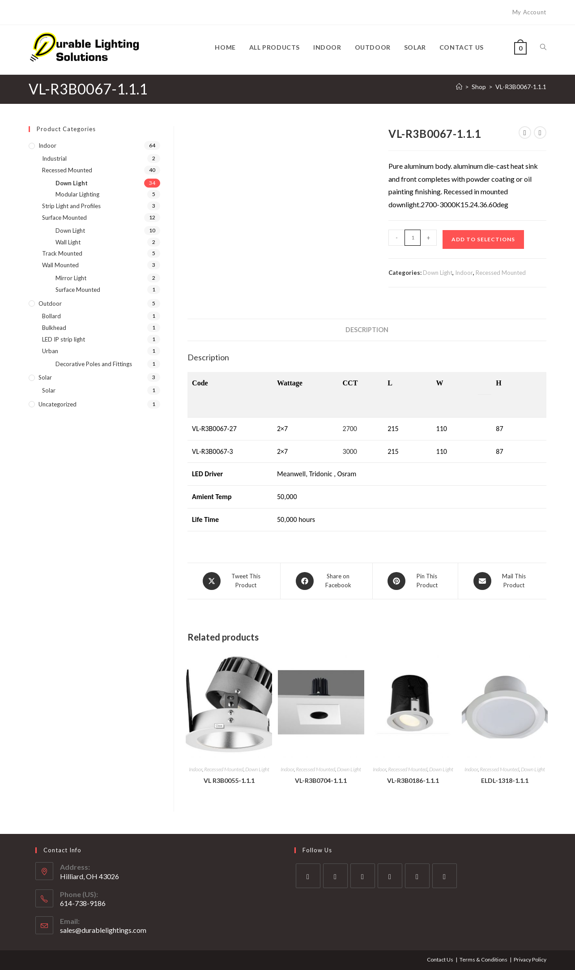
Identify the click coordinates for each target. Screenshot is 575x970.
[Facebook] (335, 875)
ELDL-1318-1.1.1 (504, 780)
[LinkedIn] (390, 875)
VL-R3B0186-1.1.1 (413, 780)
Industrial (54, 158)
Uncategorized (57, 404)
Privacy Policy (530, 959)
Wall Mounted (60, 265)
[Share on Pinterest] (415, 581)
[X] (308, 875)
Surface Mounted (64, 217)
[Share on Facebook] (326, 581)
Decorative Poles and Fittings (93, 363)
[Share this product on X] (234, 581)
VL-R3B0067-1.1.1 (520, 86)
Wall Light (68, 242)
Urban (50, 351)
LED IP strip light (63, 339)
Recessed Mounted (501, 272)
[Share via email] (502, 581)
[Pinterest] (417, 875)
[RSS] (444, 875)
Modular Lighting (77, 194)
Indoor (464, 272)
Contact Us (440, 959)
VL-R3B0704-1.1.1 (321, 780)
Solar (45, 377)
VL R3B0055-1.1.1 (229, 780)
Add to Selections (483, 239)
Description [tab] (366, 329)
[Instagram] (362, 875)
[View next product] (540, 132)
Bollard (51, 316)
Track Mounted (62, 253)
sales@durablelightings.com (103, 930)
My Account (529, 12)
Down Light (437, 272)
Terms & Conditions (483, 959)
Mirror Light (70, 278)
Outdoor (50, 303)
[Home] (459, 86)
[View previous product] (525, 132)
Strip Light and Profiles (71, 205)
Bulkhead (54, 327)
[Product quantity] (413, 238)
